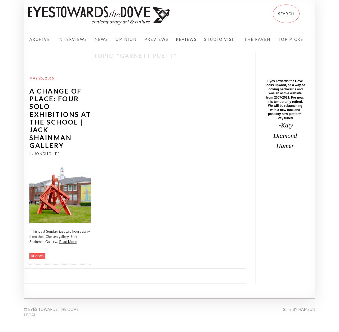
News (101, 39)
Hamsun (306, 309)
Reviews (186, 39)
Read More (68, 242)
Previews (156, 39)
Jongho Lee (47, 154)
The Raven (257, 39)
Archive (39, 39)
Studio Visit (220, 39)
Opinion (126, 39)
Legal (30, 315)
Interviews (72, 39)
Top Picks (290, 39)
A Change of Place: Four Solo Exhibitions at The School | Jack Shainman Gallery (60, 118)
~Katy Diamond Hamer (285, 135)
